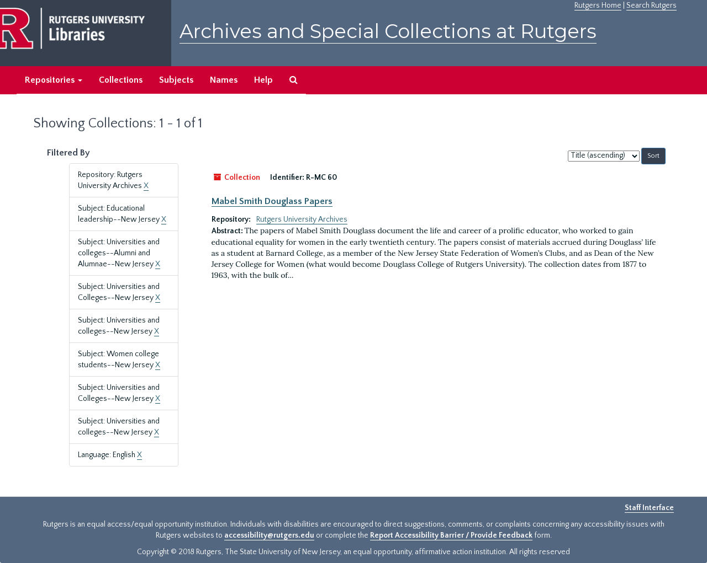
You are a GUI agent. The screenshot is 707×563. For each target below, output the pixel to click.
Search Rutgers (651, 5)
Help (263, 80)
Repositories (53, 80)
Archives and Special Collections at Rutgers (388, 31)
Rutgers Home (597, 5)
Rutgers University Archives (301, 219)
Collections (121, 80)
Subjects (176, 80)
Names (224, 80)
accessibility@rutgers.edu (269, 535)
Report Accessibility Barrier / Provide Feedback (451, 535)
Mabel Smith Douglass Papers (272, 201)
